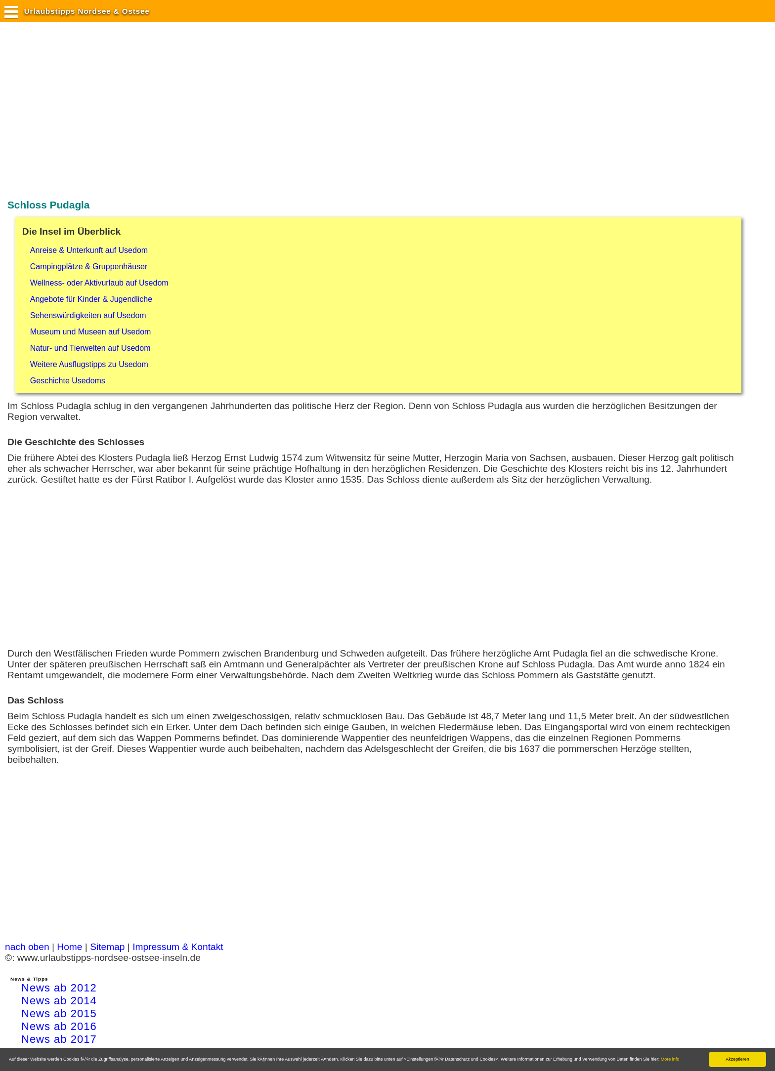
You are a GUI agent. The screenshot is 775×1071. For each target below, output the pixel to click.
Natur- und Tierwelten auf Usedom (90, 348)
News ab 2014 (59, 1000)
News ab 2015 (59, 1013)
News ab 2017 (59, 1039)
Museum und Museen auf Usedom (90, 332)
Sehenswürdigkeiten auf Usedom (88, 315)
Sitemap (107, 947)
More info (670, 1059)
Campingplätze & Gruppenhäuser (88, 266)
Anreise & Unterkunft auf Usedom (89, 250)
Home (69, 947)
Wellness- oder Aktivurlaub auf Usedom (99, 283)
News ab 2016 (59, 1026)
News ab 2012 (59, 988)
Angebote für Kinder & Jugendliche (91, 299)
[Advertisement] (185, 110)
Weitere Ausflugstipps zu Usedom (89, 364)
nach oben (27, 947)
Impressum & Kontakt (177, 947)
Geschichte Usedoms (67, 380)
